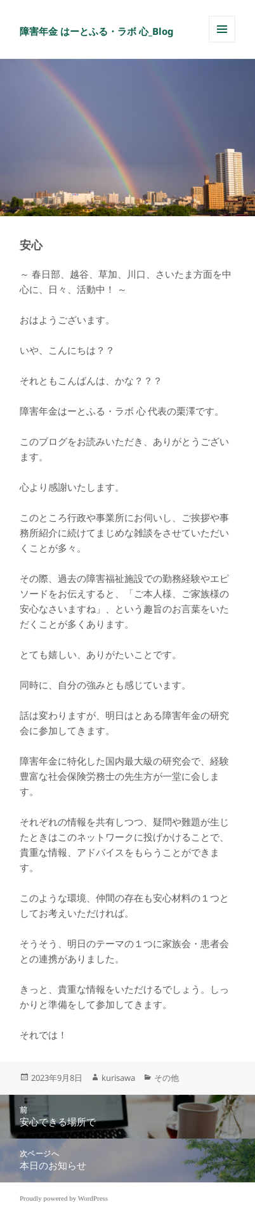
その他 (166, 1077)
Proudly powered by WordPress (64, 1198)
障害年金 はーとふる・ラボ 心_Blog (97, 31)
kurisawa (118, 1077)
